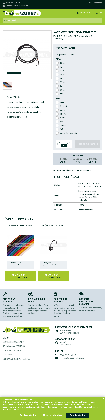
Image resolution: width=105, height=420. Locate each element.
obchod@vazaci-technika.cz (17, 6)
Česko (90, 3)
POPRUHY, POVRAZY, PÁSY (65, 36)
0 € (101, 13)
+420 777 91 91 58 (13, 3)
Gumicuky (58, 38)
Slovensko (98, 3)
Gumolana (85, 36)
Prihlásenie (86, 13)
